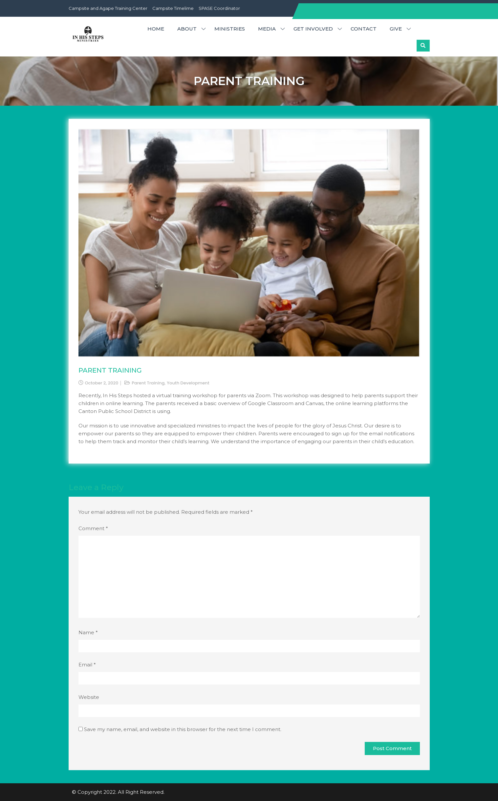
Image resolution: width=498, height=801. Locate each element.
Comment (93, 528)
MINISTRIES (229, 29)
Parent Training (148, 383)
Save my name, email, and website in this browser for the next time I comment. (182, 729)
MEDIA (267, 29)
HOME (155, 29)
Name (88, 632)
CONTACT (364, 29)
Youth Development (188, 383)
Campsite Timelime (173, 8)
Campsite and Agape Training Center (108, 8)
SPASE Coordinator (219, 8)
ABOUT (187, 29)
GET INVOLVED (313, 29)
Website (88, 697)
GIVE (396, 29)
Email (87, 664)
